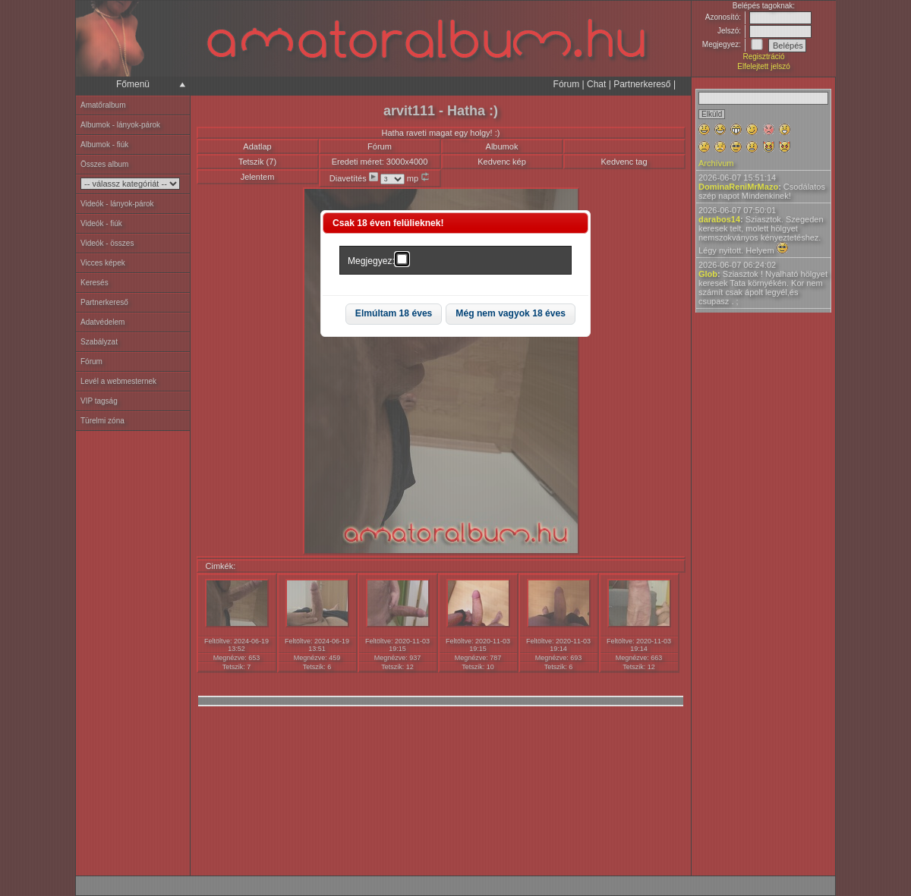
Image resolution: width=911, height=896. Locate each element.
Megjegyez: (371, 261)
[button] (394, 314)
